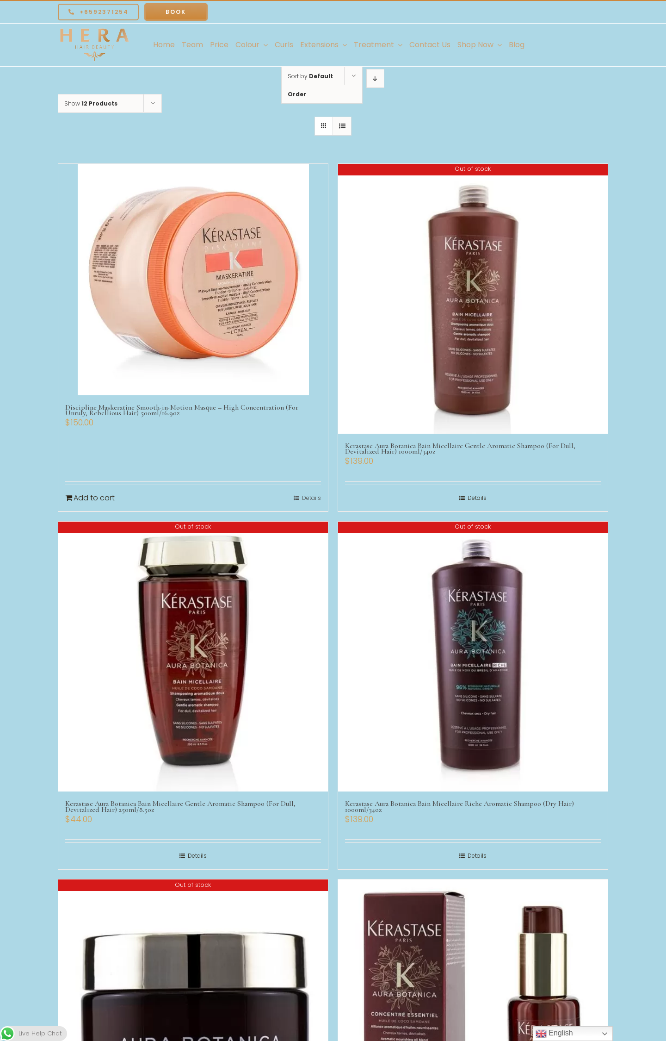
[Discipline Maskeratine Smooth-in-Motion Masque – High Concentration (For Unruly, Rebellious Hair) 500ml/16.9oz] (193, 279)
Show (90, 103)
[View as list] (342, 126)
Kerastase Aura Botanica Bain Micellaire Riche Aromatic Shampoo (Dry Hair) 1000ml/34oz (459, 806)
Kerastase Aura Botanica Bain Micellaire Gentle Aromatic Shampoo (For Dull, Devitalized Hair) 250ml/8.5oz (180, 806)
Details (311, 498)
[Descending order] (375, 78)
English (554, 1033)
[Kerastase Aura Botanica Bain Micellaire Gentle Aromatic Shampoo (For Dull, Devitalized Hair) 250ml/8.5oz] (193, 657)
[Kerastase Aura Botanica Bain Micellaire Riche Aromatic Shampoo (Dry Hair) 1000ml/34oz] (473, 657)
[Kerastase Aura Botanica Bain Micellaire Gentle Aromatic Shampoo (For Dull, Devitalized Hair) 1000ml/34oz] (473, 299)
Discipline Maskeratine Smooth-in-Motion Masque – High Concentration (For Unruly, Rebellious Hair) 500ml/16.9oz (181, 410)
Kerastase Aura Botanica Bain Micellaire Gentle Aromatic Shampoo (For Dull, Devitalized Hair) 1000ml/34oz (460, 448)
